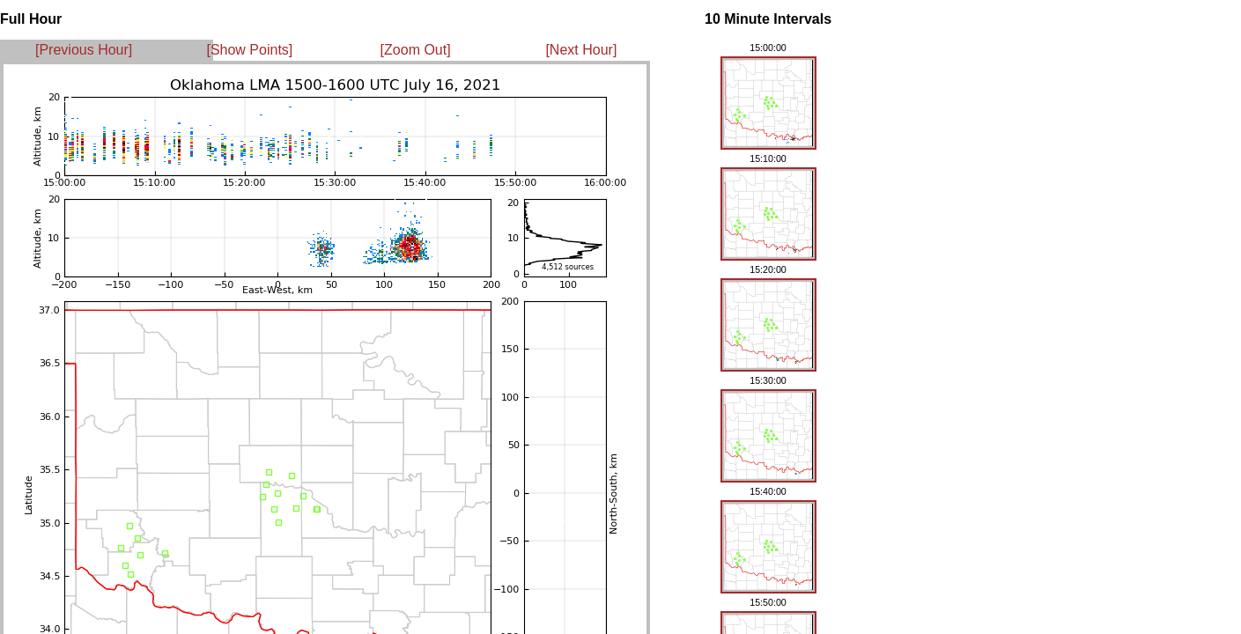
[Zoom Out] (415, 49)
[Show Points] (249, 49)
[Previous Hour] (83, 49)
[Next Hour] (581, 49)
